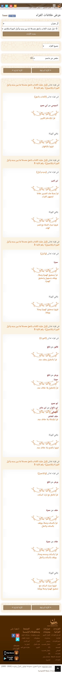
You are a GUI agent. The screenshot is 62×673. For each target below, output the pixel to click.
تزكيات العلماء (26, 638)
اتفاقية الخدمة (56, 670)
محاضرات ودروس (47, 640)
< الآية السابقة (45, 70)
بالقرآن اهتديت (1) (45, 646)
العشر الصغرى (47, 7)
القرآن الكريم (46, 635)
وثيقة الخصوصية (43, 670)
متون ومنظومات (35, 635)
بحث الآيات (31, 34)
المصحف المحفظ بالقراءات (55, 658)
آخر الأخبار (27, 641)
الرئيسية (57, 7)
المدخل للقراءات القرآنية (55, 637)
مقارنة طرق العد (25, 647)
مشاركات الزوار (26, 635)
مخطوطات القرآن (37, 640)
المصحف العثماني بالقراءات (57, 650)
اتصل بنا (27, 644)
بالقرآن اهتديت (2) (45, 652)
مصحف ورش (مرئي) (46, 658)
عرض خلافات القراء (35, 7)
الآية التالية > (17, 70)
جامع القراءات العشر (56, 643)
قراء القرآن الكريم (37, 646)
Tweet (4, 15)
